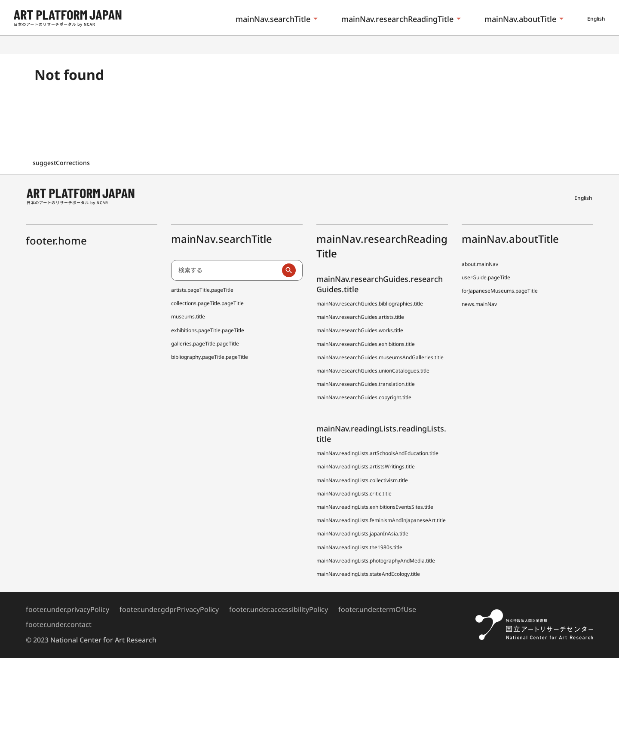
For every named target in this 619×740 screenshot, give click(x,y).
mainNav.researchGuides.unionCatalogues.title (372, 370)
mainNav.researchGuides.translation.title (365, 384)
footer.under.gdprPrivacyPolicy (169, 609)
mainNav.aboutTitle (520, 19)
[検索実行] (289, 270)
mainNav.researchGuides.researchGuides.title (379, 284)
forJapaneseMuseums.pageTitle (500, 290)
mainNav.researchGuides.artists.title (360, 317)
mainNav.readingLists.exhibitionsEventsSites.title (374, 507)
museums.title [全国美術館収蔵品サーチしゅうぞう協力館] (188, 316)
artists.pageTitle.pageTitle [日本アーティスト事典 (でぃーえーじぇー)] (202, 290)
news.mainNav (479, 304)
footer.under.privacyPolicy (67, 609)
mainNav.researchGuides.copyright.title (363, 397)
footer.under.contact (59, 624)
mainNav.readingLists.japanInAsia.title (362, 533)
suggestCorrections (62, 163)
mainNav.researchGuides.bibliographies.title (369, 303)
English (596, 18)
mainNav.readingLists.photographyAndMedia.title (375, 560)
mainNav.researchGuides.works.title (359, 330)
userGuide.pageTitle (486, 277)
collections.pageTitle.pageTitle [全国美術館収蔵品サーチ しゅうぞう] (207, 303)
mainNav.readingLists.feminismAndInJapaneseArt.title (381, 520)
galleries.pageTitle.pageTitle (205, 343)
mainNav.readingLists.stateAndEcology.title (368, 574)
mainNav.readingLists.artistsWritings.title (365, 466)
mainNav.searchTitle (273, 19)
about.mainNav (480, 264)
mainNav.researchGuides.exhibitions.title (365, 344)
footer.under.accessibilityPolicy (278, 609)
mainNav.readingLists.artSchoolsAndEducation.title (377, 453)
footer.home (56, 240)
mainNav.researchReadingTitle (397, 19)
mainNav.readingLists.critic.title (354, 493)
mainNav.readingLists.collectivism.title (362, 480)
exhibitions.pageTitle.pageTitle (207, 330)
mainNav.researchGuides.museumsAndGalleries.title (380, 357)
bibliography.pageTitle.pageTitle (209, 357)
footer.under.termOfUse (377, 609)
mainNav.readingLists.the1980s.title (359, 547)
